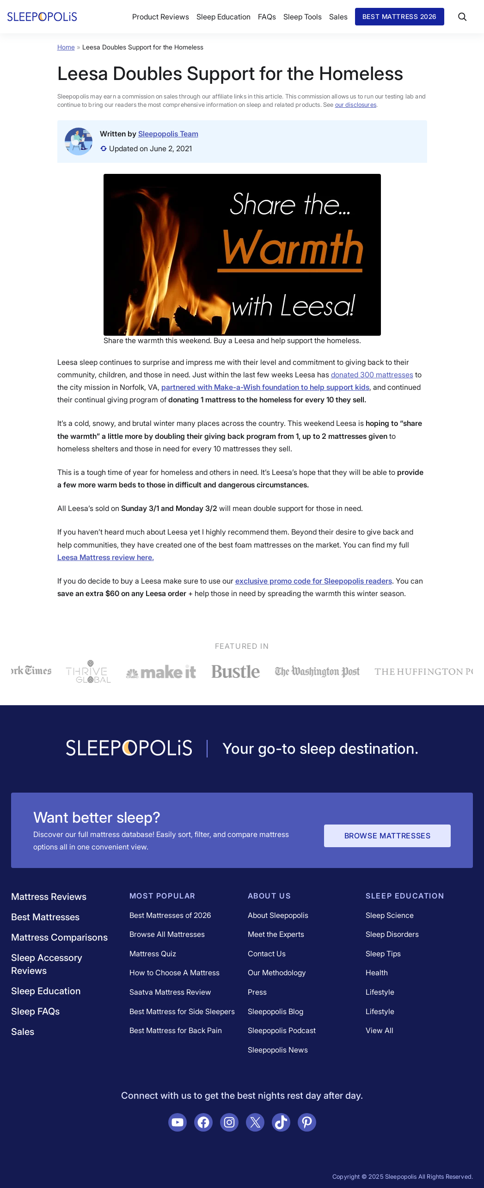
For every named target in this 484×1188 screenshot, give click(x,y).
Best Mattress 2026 (399, 16)
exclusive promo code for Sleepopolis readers (313, 580)
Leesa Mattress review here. (105, 557)
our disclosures (355, 104)
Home (66, 47)
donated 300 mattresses (372, 374)
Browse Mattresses (387, 835)
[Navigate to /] (129, 748)
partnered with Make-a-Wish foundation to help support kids (265, 387)
